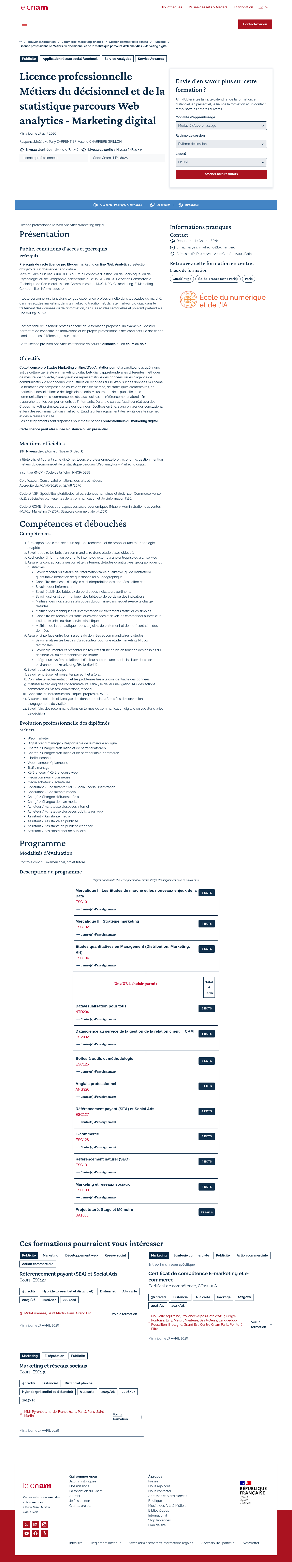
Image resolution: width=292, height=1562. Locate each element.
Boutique (155, 1501)
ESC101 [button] (82, 902)
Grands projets (80, 1506)
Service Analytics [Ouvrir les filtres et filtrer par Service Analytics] (118, 59)
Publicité (160, 41)
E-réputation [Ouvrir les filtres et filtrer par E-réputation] (54, 1356)
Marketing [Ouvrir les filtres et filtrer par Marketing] (50, 1255)
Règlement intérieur (106, 1543)
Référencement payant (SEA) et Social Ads (68, 1274)
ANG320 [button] (82, 1089)
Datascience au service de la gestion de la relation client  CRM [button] (135, 1031)
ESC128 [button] (82, 1140)
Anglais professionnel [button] (96, 1084)
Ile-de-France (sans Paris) (218, 278)
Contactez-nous (255, 24)
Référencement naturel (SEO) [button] (103, 1159)
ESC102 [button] (82, 927)
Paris (248, 278)
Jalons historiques (82, 1481)
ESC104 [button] (82, 958)
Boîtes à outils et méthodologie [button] (104, 1058)
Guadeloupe (182, 278)
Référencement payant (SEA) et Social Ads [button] (115, 1109)
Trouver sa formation (41, 41)
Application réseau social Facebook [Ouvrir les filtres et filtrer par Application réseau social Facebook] (70, 59)
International (157, 1515)
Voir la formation (124, 1314)
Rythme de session (190, 135)
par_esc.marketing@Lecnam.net (211, 247)
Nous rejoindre (159, 1486)
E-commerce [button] (87, 1134)
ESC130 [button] (82, 1190)
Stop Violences (159, 1520)
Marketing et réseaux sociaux (53, 1366)
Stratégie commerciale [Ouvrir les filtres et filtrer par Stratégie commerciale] (191, 1255)
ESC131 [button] (82, 1165)
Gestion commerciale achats (128, 41)
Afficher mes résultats (221, 174)
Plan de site (157, 1525)
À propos (155, 1476)
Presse (153, 1481)
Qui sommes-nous (83, 1476)
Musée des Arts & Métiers (167, 1506)
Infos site (76, 1543)
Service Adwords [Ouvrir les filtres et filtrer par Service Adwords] (151, 59)
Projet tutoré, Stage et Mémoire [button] (104, 1209)
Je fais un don (79, 1501)
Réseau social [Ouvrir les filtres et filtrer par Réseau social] (115, 1255)
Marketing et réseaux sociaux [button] (103, 1184)
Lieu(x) (181, 154)
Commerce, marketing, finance (82, 41)
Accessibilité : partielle (218, 1543)
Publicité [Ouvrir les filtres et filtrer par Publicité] (29, 59)
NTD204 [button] (82, 1012)
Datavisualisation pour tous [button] (101, 1006)
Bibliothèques (158, 1510)
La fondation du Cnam (86, 1491)
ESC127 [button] (82, 1115)
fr (20, 41)
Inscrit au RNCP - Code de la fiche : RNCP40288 (54, 472)
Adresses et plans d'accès (167, 1496)
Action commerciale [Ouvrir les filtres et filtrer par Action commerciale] (37, 1264)
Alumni (74, 1496)
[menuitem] (171, 7)
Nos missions (79, 1486)
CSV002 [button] (82, 1037)
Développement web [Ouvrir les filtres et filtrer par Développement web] (81, 1255)
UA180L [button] (82, 1215)
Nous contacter (159, 1491)
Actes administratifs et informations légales (161, 1543)
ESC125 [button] (82, 1064)
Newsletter (251, 1543)
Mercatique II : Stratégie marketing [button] (107, 921)
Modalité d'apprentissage (195, 117)
